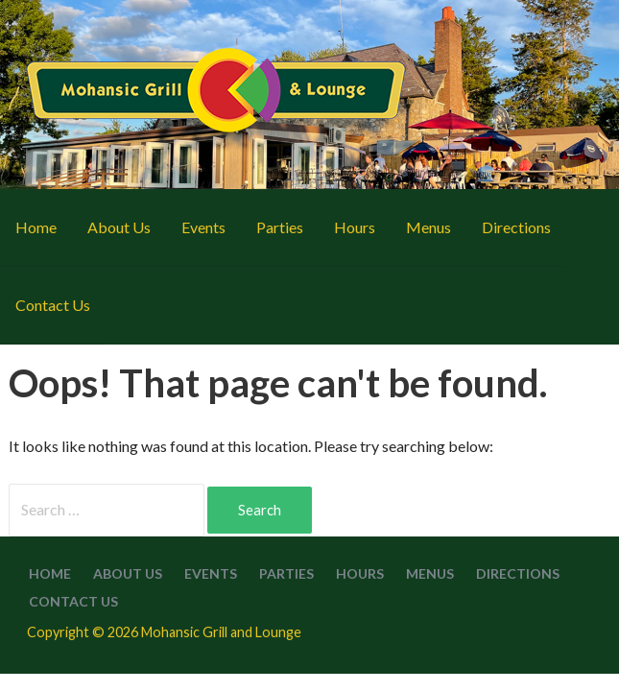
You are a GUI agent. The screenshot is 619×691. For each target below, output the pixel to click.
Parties (279, 227)
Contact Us (52, 305)
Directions (516, 227)
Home (36, 227)
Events (203, 227)
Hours (354, 227)
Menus (428, 227)
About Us (119, 227)
